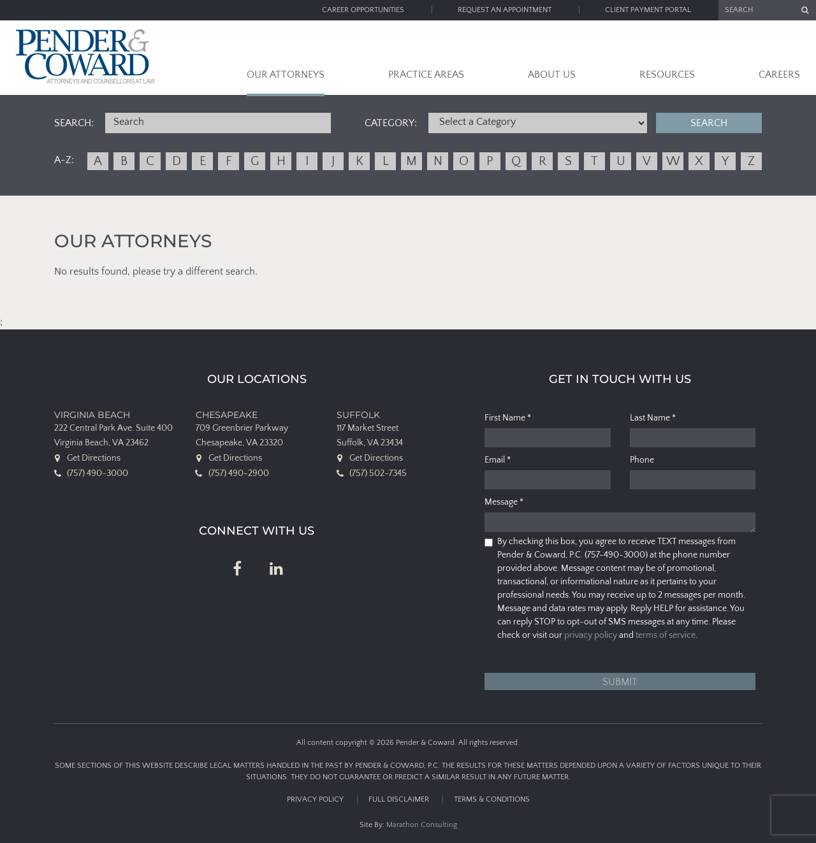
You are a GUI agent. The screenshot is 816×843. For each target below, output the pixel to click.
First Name (507, 418)
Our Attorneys (285, 74)
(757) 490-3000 (97, 473)
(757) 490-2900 (238, 473)
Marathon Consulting (421, 825)
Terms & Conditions (492, 799)
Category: (391, 123)
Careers (779, 74)
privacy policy (590, 635)
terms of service (666, 635)
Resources (667, 74)
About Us (552, 74)
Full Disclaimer (398, 799)
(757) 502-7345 (378, 473)
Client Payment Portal (648, 10)
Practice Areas (426, 74)
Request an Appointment (504, 10)
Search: (74, 123)
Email (497, 460)
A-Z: (64, 160)
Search (708, 123)
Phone (642, 460)
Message (503, 502)
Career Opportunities (363, 10)
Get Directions (93, 458)
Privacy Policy (315, 799)
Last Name (653, 418)
